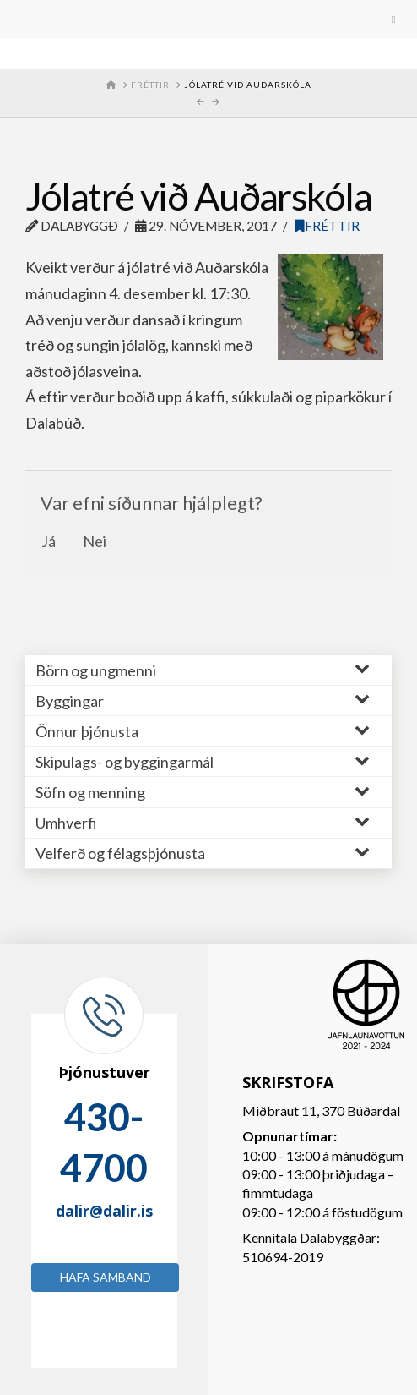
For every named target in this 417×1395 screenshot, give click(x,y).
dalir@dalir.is (104, 1211)
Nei (94, 541)
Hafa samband (105, 1277)
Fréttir (327, 225)
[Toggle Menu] (208, 19)
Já (48, 541)
